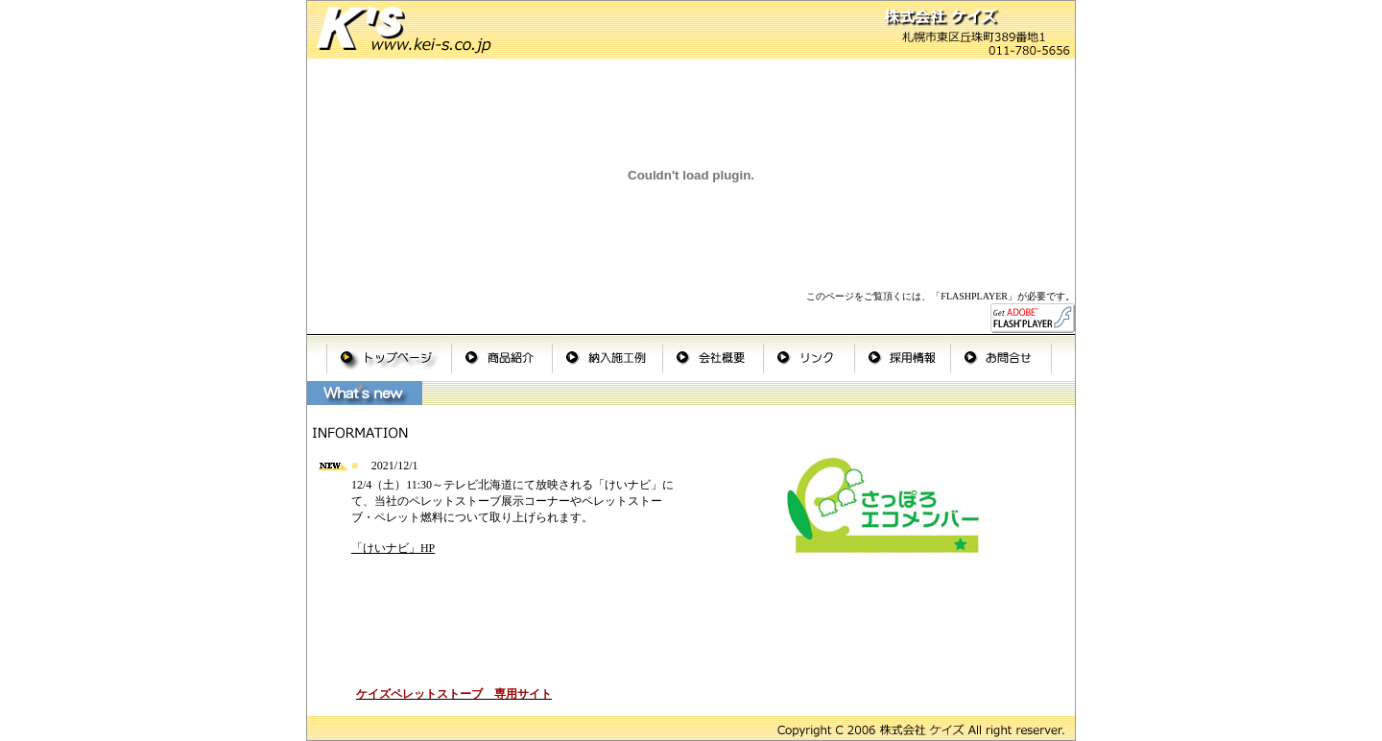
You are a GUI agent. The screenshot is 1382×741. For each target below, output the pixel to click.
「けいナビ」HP (393, 548)
